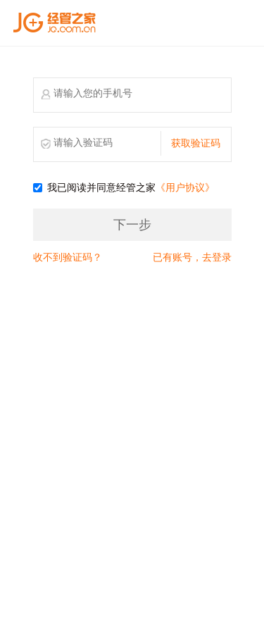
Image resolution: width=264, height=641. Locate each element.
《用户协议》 (185, 187)
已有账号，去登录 (192, 257)
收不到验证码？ (67, 257)
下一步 (132, 225)
